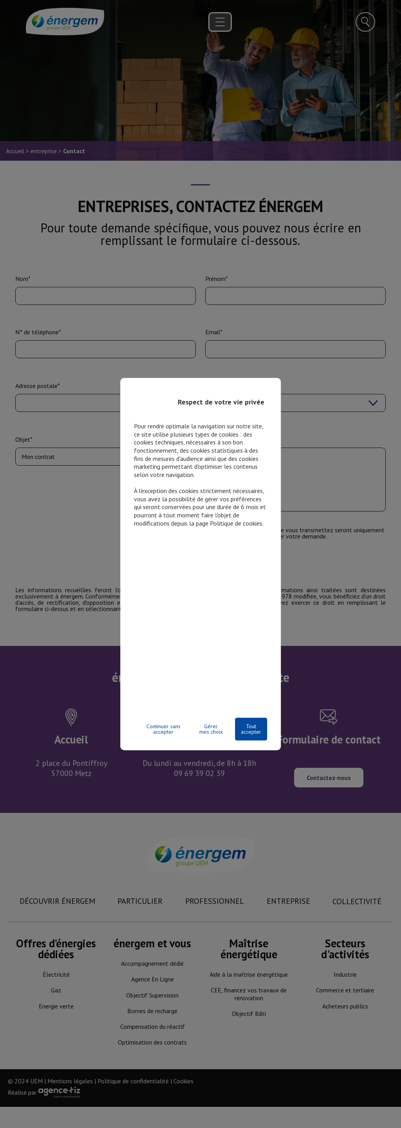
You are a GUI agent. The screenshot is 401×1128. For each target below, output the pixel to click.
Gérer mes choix (211, 729)
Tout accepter (251, 729)
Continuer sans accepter (163, 729)
